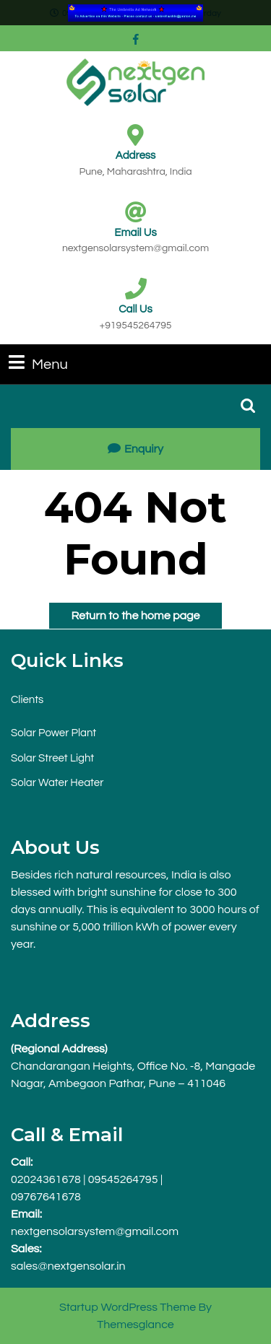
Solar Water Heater (57, 782)
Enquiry (135, 449)
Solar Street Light (52, 758)
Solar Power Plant (53, 733)
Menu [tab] (38, 362)
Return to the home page (124, 612)
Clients (27, 699)
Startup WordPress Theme (127, 1307)
